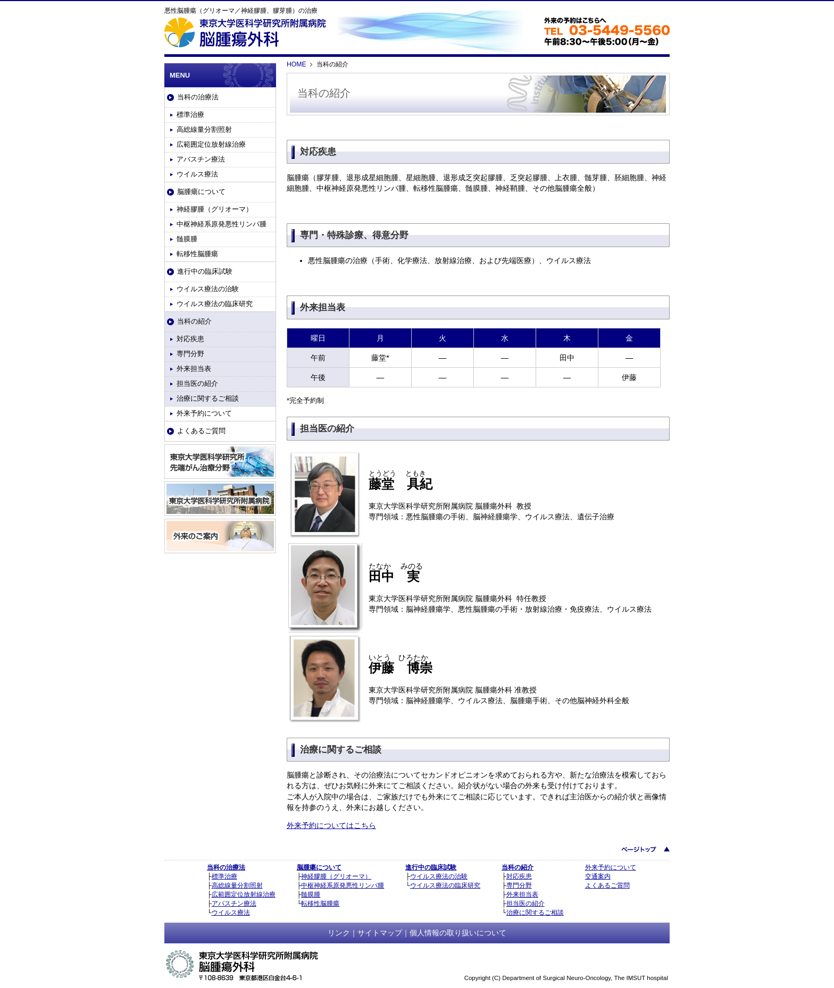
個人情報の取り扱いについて (458, 932)
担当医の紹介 (197, 383)
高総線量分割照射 (204, 129)
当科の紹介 (194, 321)
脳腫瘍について (201, 192)
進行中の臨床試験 (204, 271)
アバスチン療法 (201, 159)
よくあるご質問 (201, 431)
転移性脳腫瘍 (197, 254)
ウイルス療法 (197, 174)
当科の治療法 (198, 97)
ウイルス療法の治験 (208, 289)
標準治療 (190, 115)
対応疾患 (190, 339)
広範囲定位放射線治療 (211, 144)
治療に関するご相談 (208, 398)
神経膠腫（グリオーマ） (215, 209)
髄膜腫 (187, 239)
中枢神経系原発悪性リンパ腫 (221, 224)
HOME (296, 64)
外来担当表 (194, 369)
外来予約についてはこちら (331, 825)
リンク (339, 932)
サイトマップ (379, 932)
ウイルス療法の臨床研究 (215, 304)
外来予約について (204, 413)
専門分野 (190, 354)
